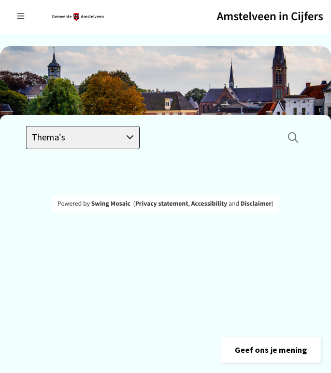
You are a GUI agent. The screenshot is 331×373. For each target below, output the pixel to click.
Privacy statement (161, 203)
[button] (271, 350)
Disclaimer (255, 203)
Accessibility (209, 203)
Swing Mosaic (111, 203)
